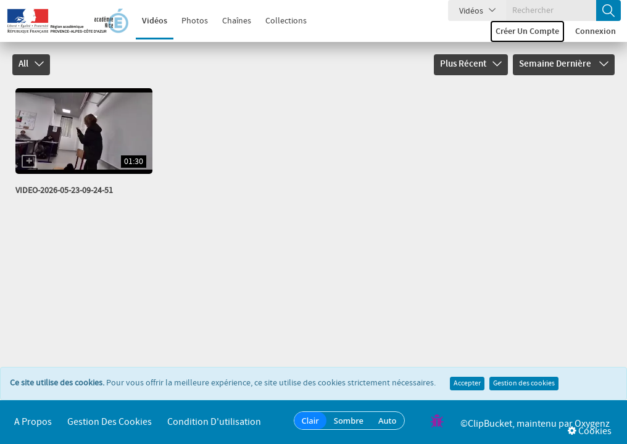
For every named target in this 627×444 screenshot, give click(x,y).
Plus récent (471, 64)
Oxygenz (592, 423)
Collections (286, 21)
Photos (194, 21)
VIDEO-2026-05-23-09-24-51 (64, 190)
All (31, 64)
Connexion (595, 31)
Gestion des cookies (524, 383)
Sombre (348, 420)
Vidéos (154, 21)
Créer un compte (527, 31)
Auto (387, 420)
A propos (33, 422)
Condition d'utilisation (214, 422)
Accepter (467, 383)
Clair (310, 420)
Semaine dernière (563, 64)
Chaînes (236, 21)
